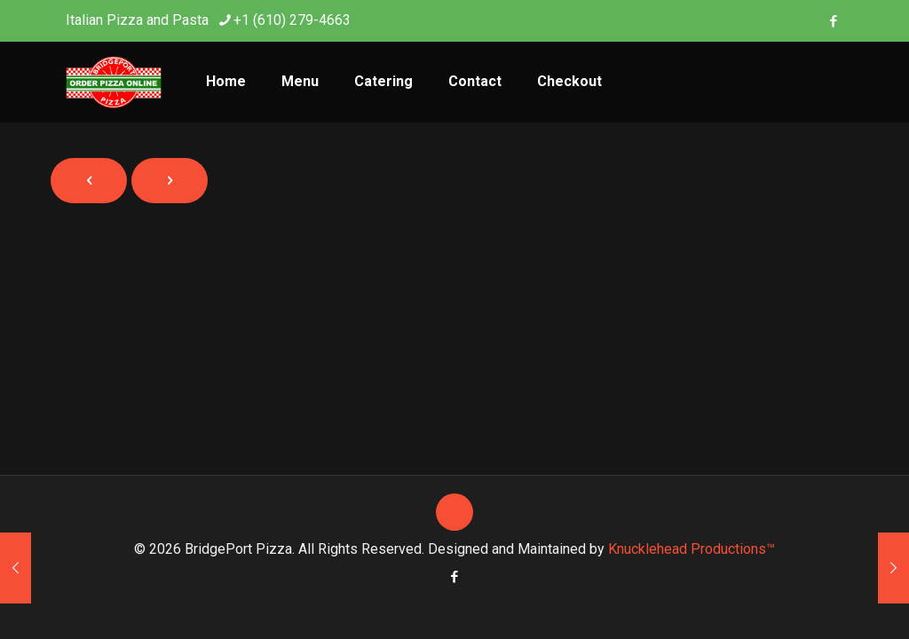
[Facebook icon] (833, 21)
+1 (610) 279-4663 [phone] (292, 20)
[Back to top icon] (454, 512)
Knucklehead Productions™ (691, 548)
